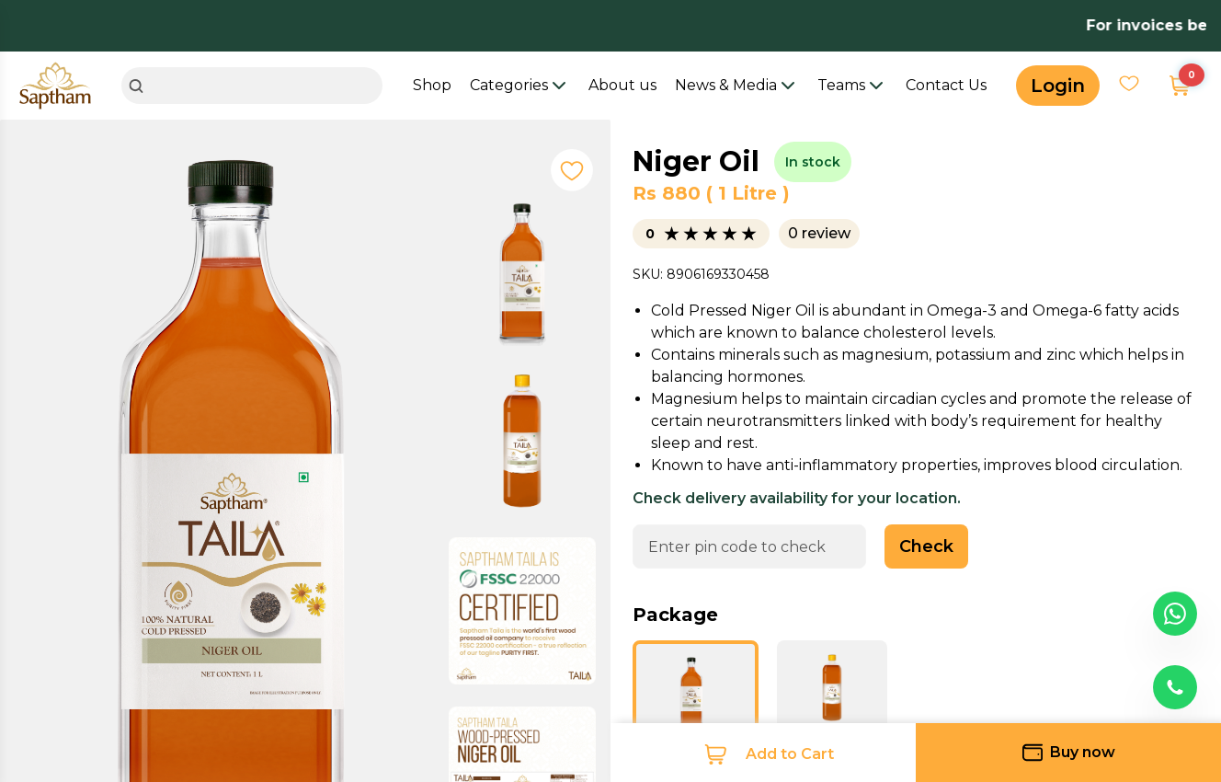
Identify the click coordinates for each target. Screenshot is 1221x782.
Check (926, 546)
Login (1058, 86)
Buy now (1068, 752)
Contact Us (946, 85)
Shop (432, 85)
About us (622, 85)
